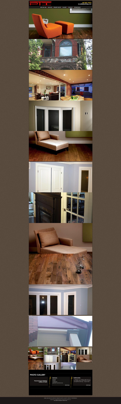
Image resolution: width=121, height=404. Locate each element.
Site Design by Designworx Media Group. (60, 400)
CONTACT (69, 398)
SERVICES (54, 398)
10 (52, 369)
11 (69, 369)
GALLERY (65, 398)
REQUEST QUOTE (60, 398)
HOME (45, 398)
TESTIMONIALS (74, 398)
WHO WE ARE (49, 398)
